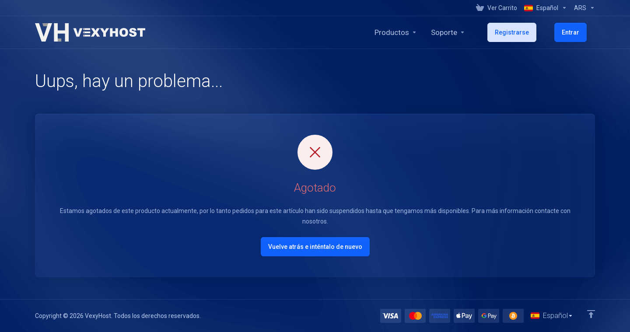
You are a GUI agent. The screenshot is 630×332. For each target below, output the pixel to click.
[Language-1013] (545, 8)
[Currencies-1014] (582, 8)
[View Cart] (496, 8)
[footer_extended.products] (423, 32)
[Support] (476, 32)
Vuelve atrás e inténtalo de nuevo (315, 246)
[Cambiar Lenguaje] (551, 315)
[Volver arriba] (591, 313)
